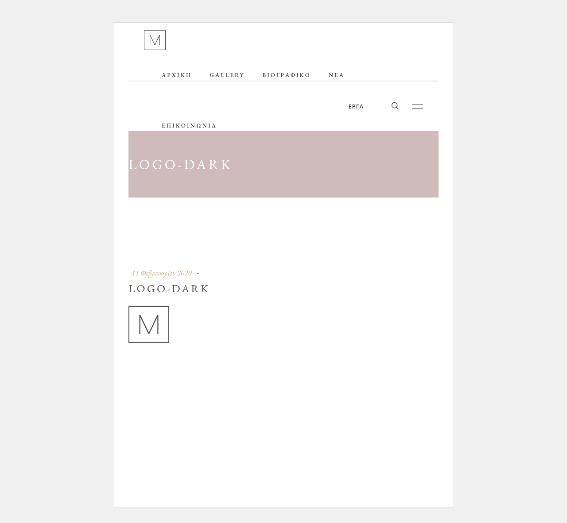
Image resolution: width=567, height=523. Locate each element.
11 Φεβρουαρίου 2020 (161, 273)
